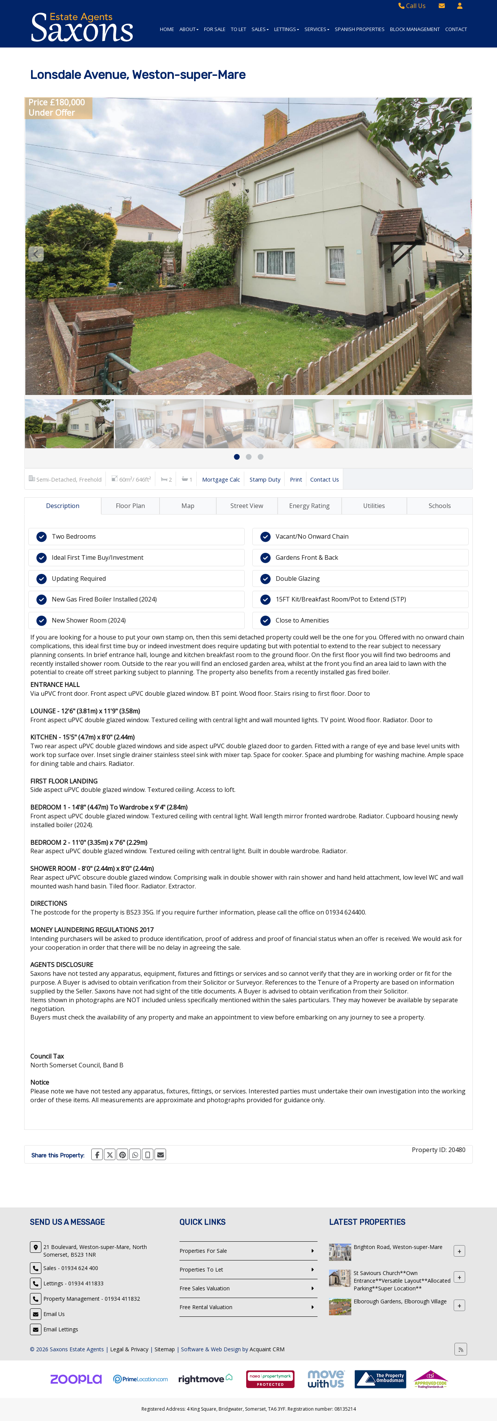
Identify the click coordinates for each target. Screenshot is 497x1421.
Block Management (415, 29)
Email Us (54, 1314)
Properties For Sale (203, 1250)
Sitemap (165, 1349)
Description (62, 506)
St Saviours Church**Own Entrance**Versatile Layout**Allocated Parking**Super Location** (402, 1280)
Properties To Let (201, 1269)
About (189, 29)
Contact (456, 29)
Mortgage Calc (221, 479)
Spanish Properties (360, 29)
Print (296, 479)
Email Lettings (60, 1329)
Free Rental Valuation (205, 1307)
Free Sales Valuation (204, 1288)
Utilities (374, 506)
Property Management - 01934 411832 (91, 1298)
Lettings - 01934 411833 (73, 1283)
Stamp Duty (265, 479)
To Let (238, 29)
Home (167, 29)
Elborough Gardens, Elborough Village (400, 1301)
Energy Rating (309, 506)
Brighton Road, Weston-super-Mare (398, 1247)
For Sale (214, 29)
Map (187, 506)
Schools (440, 506)
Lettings (286, 29)
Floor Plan (130, 506)
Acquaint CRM (267, 1349)
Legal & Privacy (129, 1349)
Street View (246, 506)
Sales (260, 29)
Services (316, 29)
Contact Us (324, 479)
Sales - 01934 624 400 (70, 1268)
